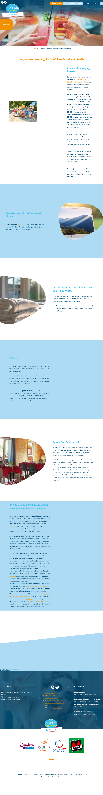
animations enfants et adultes (37, 586)
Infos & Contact (50, 695)
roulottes (12, 576)
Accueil (34, 48)
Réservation (56, 3)
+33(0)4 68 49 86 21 (74, 3)
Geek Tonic (57, 707)
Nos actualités (50, 692)
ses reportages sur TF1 (38, 601)
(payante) (20, 224)
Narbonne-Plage (27, 596)
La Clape (29, 598)
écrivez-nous (92, 3)
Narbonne (13, 526)
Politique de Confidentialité (54, 700)
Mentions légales (51, 697)
